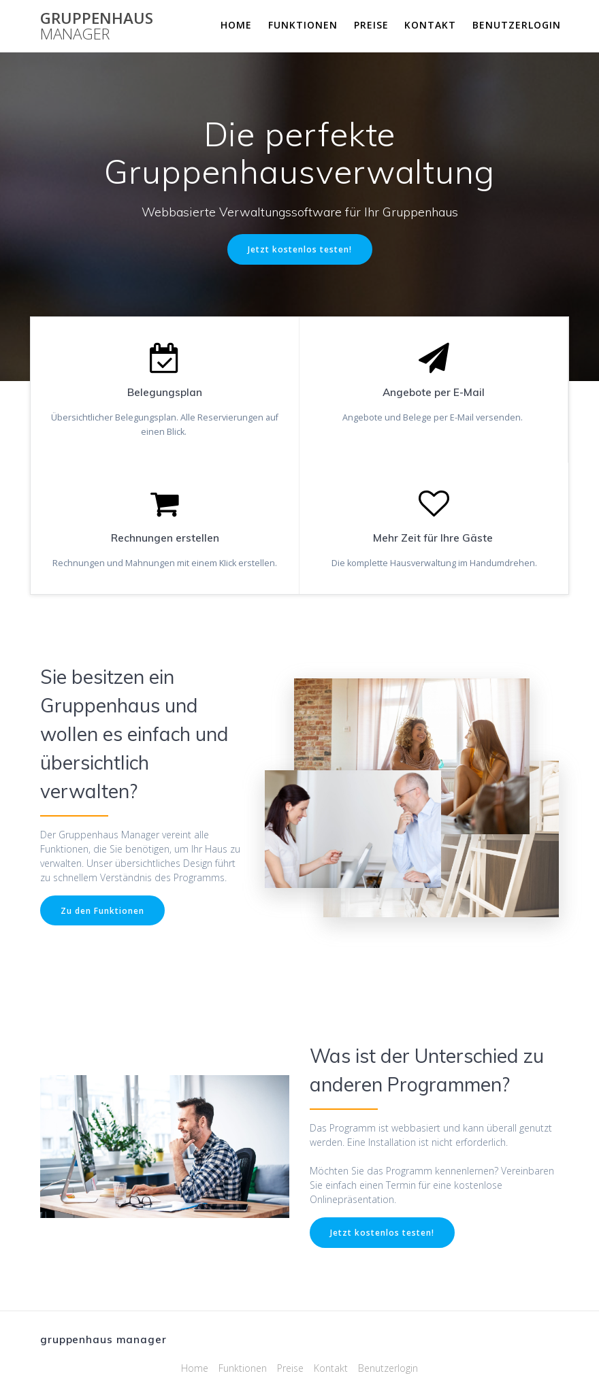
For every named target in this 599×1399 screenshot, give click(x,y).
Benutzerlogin (516, 24)
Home (236, 24)
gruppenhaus (96, 26)
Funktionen (303, 24)
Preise (371, 24)
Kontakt (430, 24)
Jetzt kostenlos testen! (300, 249)
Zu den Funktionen (102, 910)
